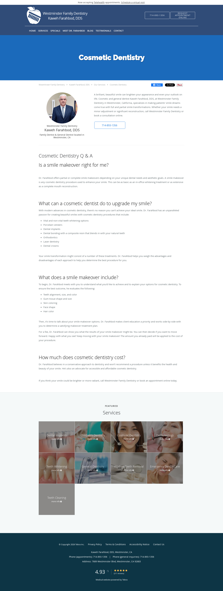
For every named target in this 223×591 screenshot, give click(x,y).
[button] (182, 15)
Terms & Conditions (115, 544)
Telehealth (99, 2)
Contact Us (158, 544)
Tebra (124, 579)
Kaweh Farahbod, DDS (79, 84)
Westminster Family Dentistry (52, 84)
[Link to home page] (53, 15)
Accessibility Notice (139, 544)
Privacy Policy (95, 544)
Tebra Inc (79, 544)
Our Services (99, 84)
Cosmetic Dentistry (118, 84)
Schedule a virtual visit (133, 2)
